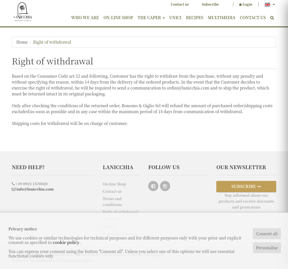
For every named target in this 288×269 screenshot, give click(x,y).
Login (245, 4)
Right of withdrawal (52, 42)
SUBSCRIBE (246, 186)
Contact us (180, 4)
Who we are (85, 17)
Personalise (267, 247)
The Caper (151, 17)
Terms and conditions (112, 201)
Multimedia (221, 17)
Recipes (194, 17)
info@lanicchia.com (33, 189)
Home (22, 42)
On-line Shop (118, 17)
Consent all (267, 233)
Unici (175, 17)
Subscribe (210, 4)
